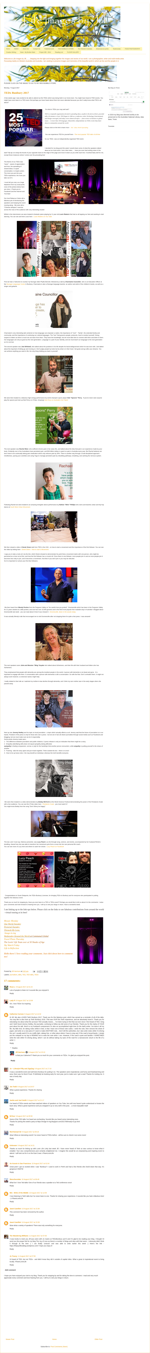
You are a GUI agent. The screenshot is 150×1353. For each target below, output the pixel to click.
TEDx (36, 975)
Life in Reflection (11, 948)
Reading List (59, 52)
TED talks (30, 975)
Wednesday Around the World (17, 936)
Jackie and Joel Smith (18, 1100)
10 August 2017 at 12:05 (38, 1193)
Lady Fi (12, 1000)
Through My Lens (11, 930)
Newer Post (10, 1339)
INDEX (16, 49)
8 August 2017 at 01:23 (24, 987)
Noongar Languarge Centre (16, 284)
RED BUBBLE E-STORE (66, 49)
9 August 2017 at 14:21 (26, 1145)
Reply (12, 993)
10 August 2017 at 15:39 (31, 1222)
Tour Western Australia (85, 49)
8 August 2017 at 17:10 (43, 1069)
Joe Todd (13, 1087)
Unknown (13, 1145)
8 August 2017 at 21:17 (35, 1100)
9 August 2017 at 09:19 (30, 1132)
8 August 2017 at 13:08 (24, 1000)
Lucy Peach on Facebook (55, 846)
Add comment (10, 1270)
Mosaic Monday (11, 921)
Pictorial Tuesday (11, 927)
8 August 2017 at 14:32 (32, 1014)
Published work (49, 49)
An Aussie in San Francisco (20, 1163)
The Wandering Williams (19, 1236)
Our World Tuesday (12, 924)
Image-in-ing (10, 933)
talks (20, 975)
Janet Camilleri (15, 1209)
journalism (13, 975)
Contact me (36, 49)
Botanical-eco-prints (102, 49)
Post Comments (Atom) (59, 1347)
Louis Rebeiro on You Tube (43, 216)
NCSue (12, 1116)
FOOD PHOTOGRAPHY (132, 49)
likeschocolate (15, 1179)
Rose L (12, 987)
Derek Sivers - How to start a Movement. (36, 549)
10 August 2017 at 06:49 (30, 1179)
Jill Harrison (20, 1052)
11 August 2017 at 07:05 (38, 1236)
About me (26, 49)
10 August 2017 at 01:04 (40, 1163)
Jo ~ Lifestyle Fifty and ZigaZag (22, 1069)
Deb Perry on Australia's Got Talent (56, 400)
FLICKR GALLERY (73, 52)
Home (8, 49)
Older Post (98, 1339)
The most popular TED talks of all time (87, 134)
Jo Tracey (13, 1256)
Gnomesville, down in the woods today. (63, 612)
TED (24, 975)
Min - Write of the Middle (19, 1193)
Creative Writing (11, 52)
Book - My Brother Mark (27, 52)
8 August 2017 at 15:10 (36, 1052)
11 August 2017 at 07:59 (27, 1256)
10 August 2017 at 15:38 (31, 1209)
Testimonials (117, 49)
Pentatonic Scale (48, 804)
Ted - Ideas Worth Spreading (79, 127)
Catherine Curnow (17, 1014)
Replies (15, 1048)
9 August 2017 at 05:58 (24, 1116)
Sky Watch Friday (11, 945)
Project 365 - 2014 (45, 52)
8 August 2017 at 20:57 (25, 1087)
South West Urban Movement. (20, 507)
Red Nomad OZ (15, 1132)
